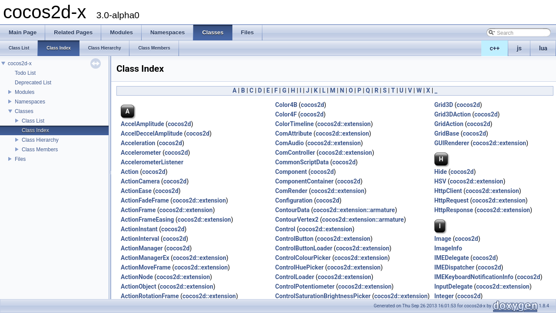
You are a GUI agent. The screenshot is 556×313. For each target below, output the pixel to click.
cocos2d (312, 104)
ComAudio (289, 143)
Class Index (35, 130)
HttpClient (448, 190)
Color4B (286, 104)
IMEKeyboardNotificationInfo (473, 276)
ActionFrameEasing (147, 219)
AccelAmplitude (142, 123)
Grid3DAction (452, 114)
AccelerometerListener (152, 162)
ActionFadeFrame (145, 200)
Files (20, 159)
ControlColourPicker (303, 257)
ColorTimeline (294, 123)
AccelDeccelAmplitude (151, 133)
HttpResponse (453, 209)
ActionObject (138, 286)
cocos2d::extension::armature (354, 209)
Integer (444, 296)
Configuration (294, 200)
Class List (33, 121)
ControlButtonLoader (304, 248)
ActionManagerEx (145, 257)
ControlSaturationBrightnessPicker (323, 296)
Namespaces (30, 102)
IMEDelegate (451, 257)
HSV (440, 181)
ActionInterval (140, 238)
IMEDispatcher (454, 267)
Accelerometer (141, 152)
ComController (295, 152)
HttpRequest (451, 200)
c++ (495, 48)
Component (291, 171)
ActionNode (137, 276)
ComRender (291, 190)
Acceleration (138, 143)
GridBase (446, 133)
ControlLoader (294, 276)
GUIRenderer (451, 143)
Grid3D (443, 104)
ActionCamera (140, 181)
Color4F (286, 114)
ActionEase (136, 190)
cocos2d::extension (344, 123)
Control (285, 229)
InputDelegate (453, 286)
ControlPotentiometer (305, 286)
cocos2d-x (20, 63)
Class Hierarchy (40, 140)
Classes (24, 111)
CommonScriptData (302, 162)
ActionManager (142, 248)
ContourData (292, 209)
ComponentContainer (304, 181)
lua (543, 48)
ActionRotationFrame (150, 296)
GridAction (448, 123)
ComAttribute (293, 133)
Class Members (40, 150)
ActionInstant (139, 229)
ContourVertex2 (297, 219)
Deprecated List (33, 83)
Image (442, 238)
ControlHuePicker (299, 267)
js (519, 48)
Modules (24, 92)
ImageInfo (448, 248)
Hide (440, 171)
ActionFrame (138, 209)
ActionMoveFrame (146, 267)
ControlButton (294, 238)
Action (130, 171)
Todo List (25, 73)
